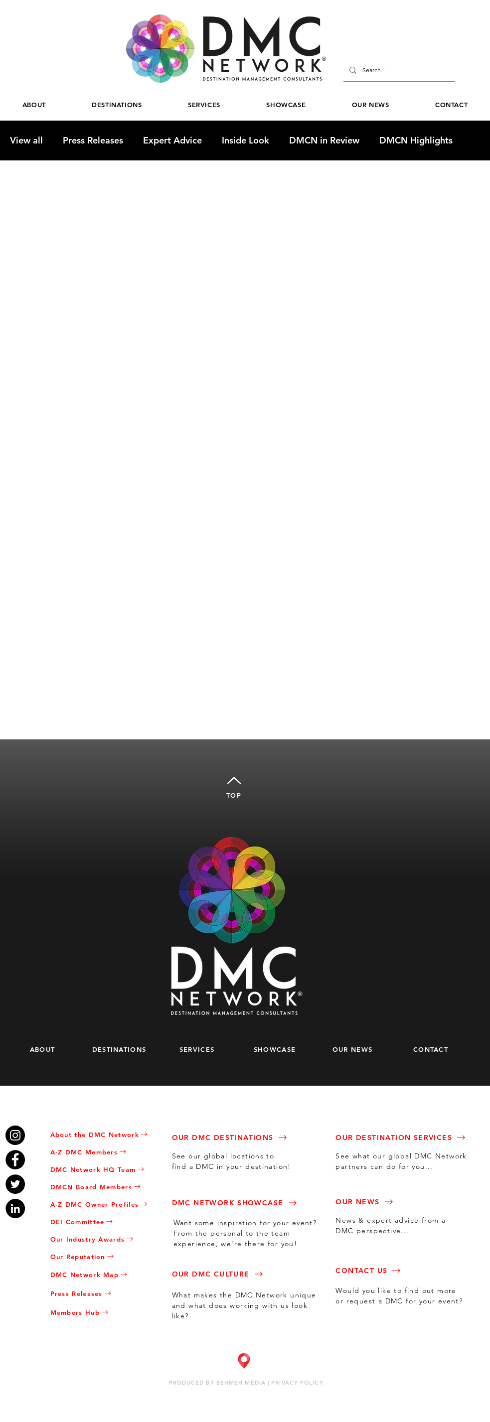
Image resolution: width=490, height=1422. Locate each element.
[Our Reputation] (102, 1256)
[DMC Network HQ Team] (102, 1169)
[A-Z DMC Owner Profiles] (102, 1204)
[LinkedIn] (15, 1208)
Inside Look (245, 140)
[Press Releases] (102, 1293)
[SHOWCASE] (279, 1049)
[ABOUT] (46, 1049)
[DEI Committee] (102, 1221)
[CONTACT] (435, 1049)
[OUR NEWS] (357, 1049)
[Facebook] (15, 1159)
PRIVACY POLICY (297, 1382)
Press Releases (93, 140)
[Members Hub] (102, 1312)
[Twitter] (15, 1184)
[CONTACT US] (401, 1270)
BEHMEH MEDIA (241, 1382)
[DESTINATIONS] (124, 1049)
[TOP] (234, 785)
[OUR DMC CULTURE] (238, 1273)
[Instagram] (15, 1135)
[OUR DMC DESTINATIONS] (238, 1137)
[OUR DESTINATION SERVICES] (411, 1137)
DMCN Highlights (416, 140)
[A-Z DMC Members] (102, 1151)
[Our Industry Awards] (102, 1239)
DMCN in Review (324, 140)
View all (26, 140)
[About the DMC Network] (102, 1134)
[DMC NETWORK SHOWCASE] (244, 1202)
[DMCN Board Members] (102, 1186)
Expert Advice (172, 140)
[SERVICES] (201, 1049)
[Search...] (398, 70)
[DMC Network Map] (102, 1274)
